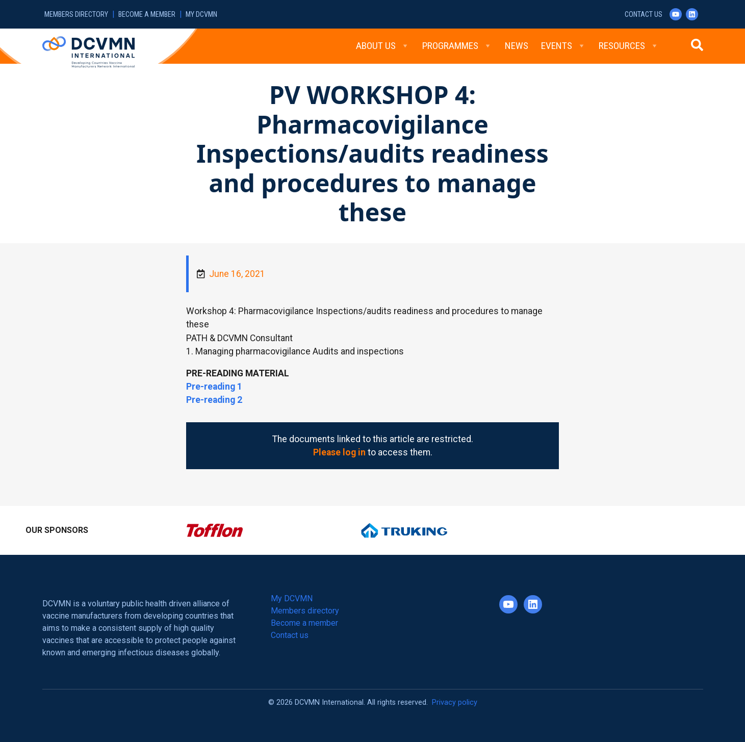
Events (563, 46)
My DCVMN (201, 14)
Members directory (76, 14)
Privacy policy (454, 702)
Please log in (339, 452)
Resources (629, 46)
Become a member (146, 14)
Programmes (457, 46)
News (516, 46)
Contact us (643, 14)
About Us (382, 46)
